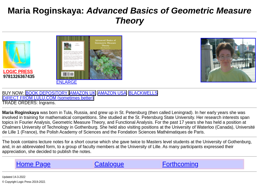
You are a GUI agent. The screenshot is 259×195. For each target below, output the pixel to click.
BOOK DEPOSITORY (47, 93)
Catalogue (109, 164)
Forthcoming (180, 164)
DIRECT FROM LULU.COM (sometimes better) (48, 98)
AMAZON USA (112, 93)
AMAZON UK (82, 93)
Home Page (33, 164)
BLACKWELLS (143, 93)
